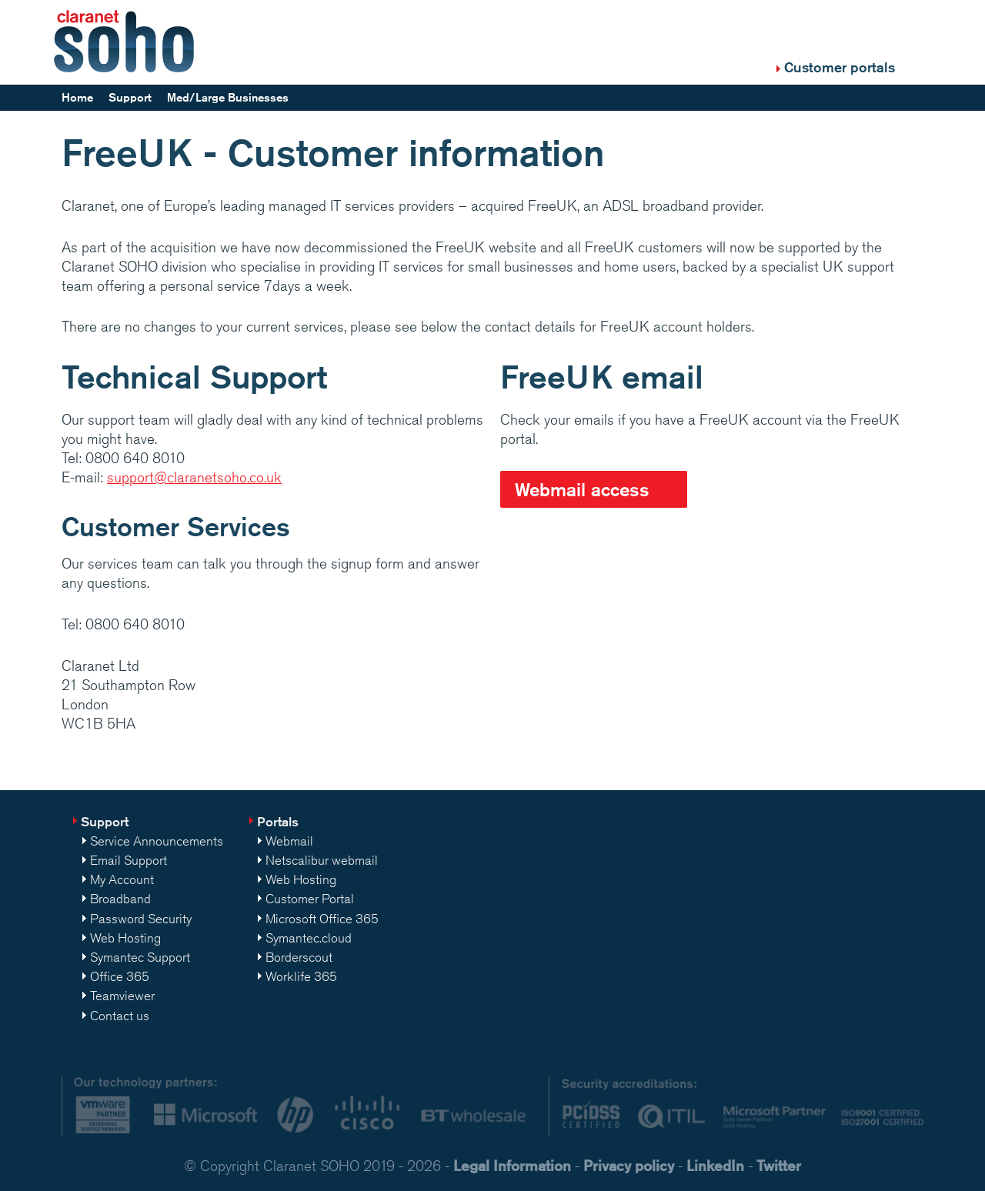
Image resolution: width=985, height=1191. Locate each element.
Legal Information (512, 1165)
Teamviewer (122, 995)
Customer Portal (309, 898)
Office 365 (119, 976)
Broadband (120, 898)
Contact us (119, 1015)
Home (77, 97)
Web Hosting (125, 938)
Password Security (141, 918)
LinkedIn (715, 1165)
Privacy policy (628, 1165)
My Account (122, 879)
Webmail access (582, 489)
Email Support (128, 860)
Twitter (778, 1165)
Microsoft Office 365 (322, 918)
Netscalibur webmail (321, 860)
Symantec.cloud (308, 938)
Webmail (289, 841)
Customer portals (839, 66)
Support (130, 97)
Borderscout (298, 957)
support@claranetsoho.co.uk (194, 477)
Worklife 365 (301, 976)
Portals (278, 821)
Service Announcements (156, 841)
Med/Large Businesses (228, 97)
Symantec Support (140, 957)
